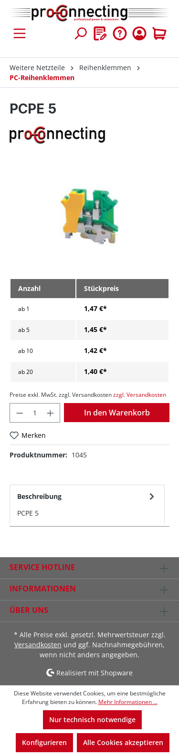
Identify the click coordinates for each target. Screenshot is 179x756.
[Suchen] (80, 33)
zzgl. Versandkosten (139, 395)
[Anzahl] (35, 413)
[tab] (87, 504)
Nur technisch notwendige (92, 719)
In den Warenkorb (117, 412)
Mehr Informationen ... (128, 702)
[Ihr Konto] (139, 33)
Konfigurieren (44, 742)
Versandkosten (38, 644)
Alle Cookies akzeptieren (123, 742)
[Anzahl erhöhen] (51, 413)
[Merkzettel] (100, 33)
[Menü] (20, 33)
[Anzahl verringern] (20, 413)
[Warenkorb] (159, 33)
